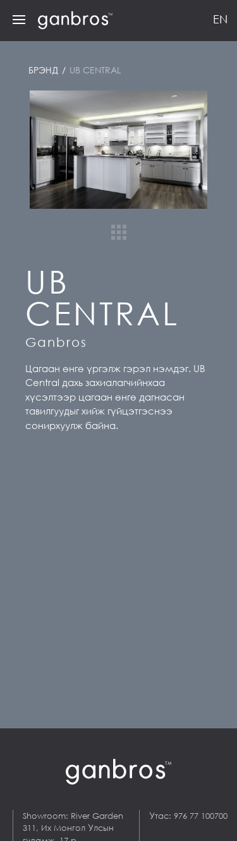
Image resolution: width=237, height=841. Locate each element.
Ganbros (56, 342)
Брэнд (44, 70)
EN (220, 19)
